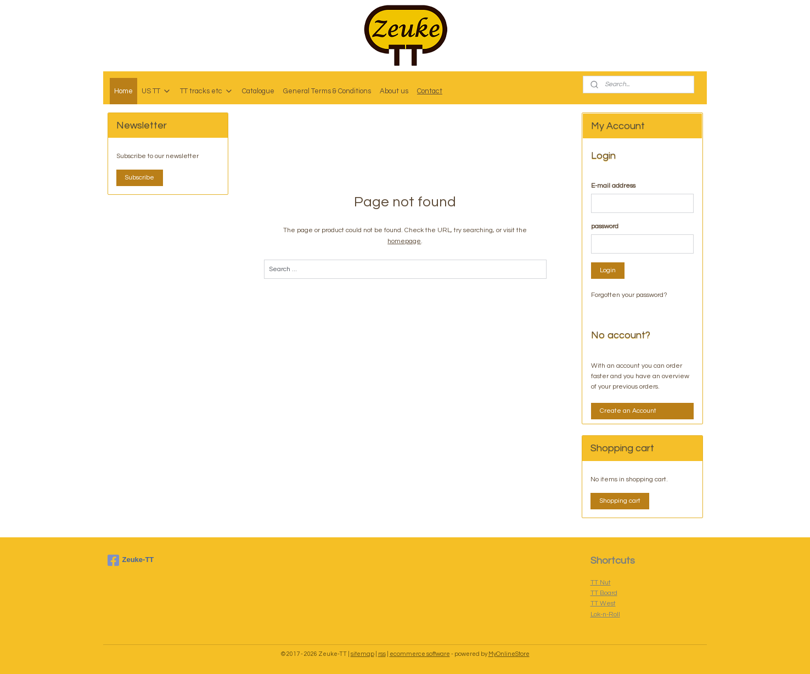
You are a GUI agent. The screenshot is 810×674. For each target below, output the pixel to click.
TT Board (603, 593)
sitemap (362, 654)
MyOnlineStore (509, 654)
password (604, 226)
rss (382, 654)
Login (608, 270)
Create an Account (628, 410)
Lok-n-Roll (605, 614)
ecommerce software (420, 654)
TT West (603, 603)
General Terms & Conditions (327, 91)
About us (394, 91)
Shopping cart (619, 500)
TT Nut (600, 582)
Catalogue (258, 91)
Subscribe (139, 177)
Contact (429, 91)
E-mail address (613, 185)
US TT (156, 91)
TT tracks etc (206, 91)
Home (123, 91)
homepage (404, 241)
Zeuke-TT (131, 560)
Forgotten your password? (629, 295)
